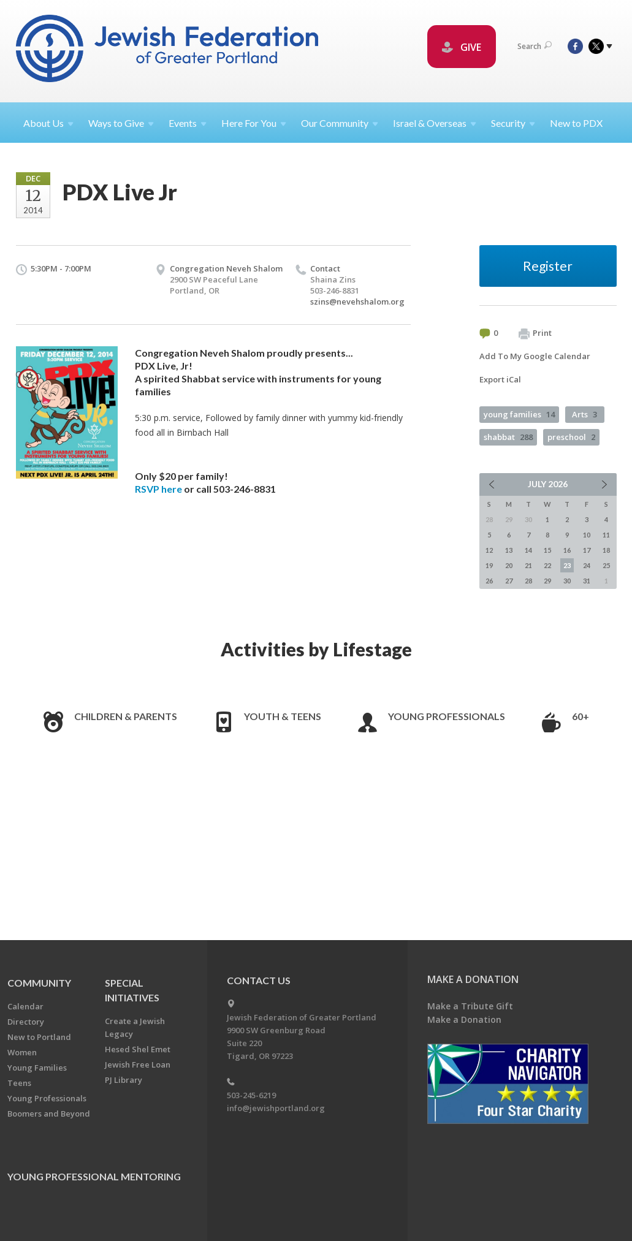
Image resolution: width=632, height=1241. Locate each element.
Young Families (37, 1067)
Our (339, 123)
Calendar (25, 1006)
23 (567, 565)
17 (586, 550)
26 (489, 581)
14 (528, 550)
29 (547, 581)
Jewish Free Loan (137, 1064)
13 (508, 550)
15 (547, 550)
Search (534, 46)
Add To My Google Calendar (534, 356)
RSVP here (158, 489)
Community (39, 983)
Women (22, 1052)
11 (606, 535)
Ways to (121, 123)
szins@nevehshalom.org (357, 301)
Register (548, 265)
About (48, 123)
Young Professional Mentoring (94, 1176)
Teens (19, 1082)
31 (586, 581)
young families (519, 414)
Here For (253, 123)
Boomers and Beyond (48, 1113)
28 (528, 581)
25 (606, 565)
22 (547, 565)
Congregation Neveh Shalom (226, 268)
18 (606, 550)
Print (535, 333)
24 (586, 565)
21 (528, 565)
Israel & (434, 123)
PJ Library (123, 1079)
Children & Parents (125, 716)
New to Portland (39, 1036)
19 (489, 565)
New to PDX (576, 123)
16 (567, 550)
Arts (584, 414)
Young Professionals (446, 716)
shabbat (508, 436)
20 (508, 565)
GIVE (461, 47)
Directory (25, 1021)
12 (489, 550)
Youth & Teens (282, 716)
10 (586, 535)
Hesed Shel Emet (137, 1049)
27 (508, 581)
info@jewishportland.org (276, 1108)
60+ (580, 716)
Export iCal (500, 379)
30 (567, 581)
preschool (571, 436)
